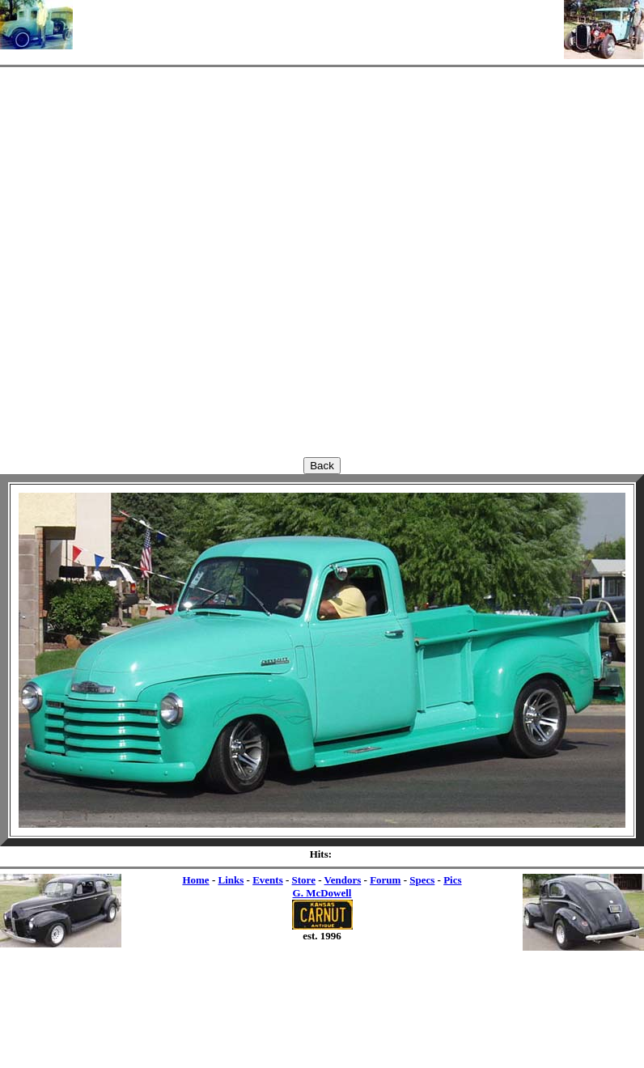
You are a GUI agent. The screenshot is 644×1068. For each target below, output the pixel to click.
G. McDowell (322, 893)
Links (231, 880)
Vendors (343, 880)
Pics (452, 880)
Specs (421, 880)
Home (195, 880)
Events (267, 880)
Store (304, 880)
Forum (385, 880)
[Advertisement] (318, 24)
